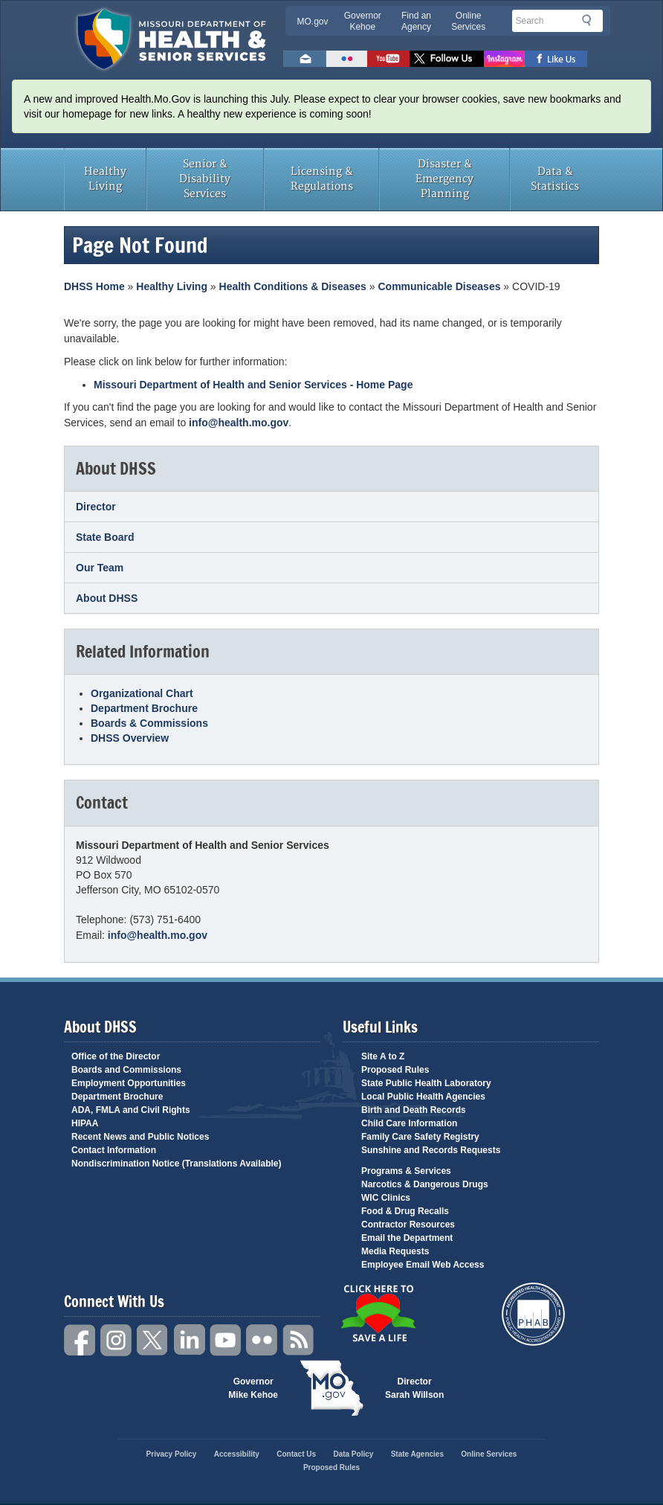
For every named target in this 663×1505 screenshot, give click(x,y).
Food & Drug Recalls (405, 1211)
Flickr (346, 59)
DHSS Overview (130, 738)
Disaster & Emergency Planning (444, 179)
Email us (304, 59)
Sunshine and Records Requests (430, 1150)
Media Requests (395, 1251)
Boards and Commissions (126, 1070)
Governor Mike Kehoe (253, 1388)
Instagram (116, 1340)
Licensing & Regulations (322, 179)
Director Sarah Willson (414, 1388)
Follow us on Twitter (447, 59)
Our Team (99, 568)
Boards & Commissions (149, 723)
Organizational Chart (142, 693)
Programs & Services (406, 1171)
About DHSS (107, 598)
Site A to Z (382, 1056)
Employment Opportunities (128, 1083)
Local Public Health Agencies (423, 1096)
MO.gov (313, 21)
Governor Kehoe (362, 21)
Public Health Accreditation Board (533, 1314)
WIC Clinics (385, 1198)
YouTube (226, 1340)
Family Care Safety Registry (420, 1137)
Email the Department (407, 1238)
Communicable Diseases (439, 286)
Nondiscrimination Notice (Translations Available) (176, 1163)
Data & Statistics (555, 179)
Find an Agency (416, 21)
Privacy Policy (171, 1454)
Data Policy (353, 1454)
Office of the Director (115, 1056)
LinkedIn (189, 1340)
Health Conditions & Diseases (292, 286)
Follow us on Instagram (504, 59)
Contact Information (113, 1150)
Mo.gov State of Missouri (331, 1388)
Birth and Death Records (413, 1110)
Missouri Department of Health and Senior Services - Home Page (253, 385)
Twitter (153, 1340)
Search (591, 20)
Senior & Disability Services (204, 179)
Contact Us (296, 1454)
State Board (105, 537)
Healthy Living (105, 179)
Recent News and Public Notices (140, 1137)
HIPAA (84, 1123)
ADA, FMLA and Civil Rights (130, 1110)
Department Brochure (144, 708)
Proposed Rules (395, 1070)
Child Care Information (409, 1123)
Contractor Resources (408, 1224)
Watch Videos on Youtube (388, 59)
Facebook (80, 1340)
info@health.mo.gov (238, 423)
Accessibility (236, 1454)
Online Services (468, 21)
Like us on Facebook (556, 59)
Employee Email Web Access (422, 1264)
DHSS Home (94, 286)
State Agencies (417, 1454)
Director (96, 507)
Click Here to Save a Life (378, 1313)
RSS (298, 1340)
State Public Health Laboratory (426, 1083)
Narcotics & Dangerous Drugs (424, 1184)
